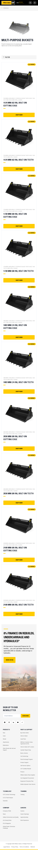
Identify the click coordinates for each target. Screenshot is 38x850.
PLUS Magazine (7, 823)
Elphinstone (6, 745)
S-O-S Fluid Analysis (8, 797)
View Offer (9, 660)
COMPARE (32, 64)
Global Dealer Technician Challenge (9, 827)
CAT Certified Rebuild (25, 768)
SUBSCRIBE (25, 716)
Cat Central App (24, 756)
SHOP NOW (19, 115)
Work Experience (24, 820)
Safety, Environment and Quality (10, 817)
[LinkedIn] (13, 722)
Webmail (32, 847)
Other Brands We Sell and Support (9, 749)
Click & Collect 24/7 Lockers (27, 747)
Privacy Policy (14, 847)
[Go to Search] (30, 3)
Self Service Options (25, 765)
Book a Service (24, 753)
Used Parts (23, 739)
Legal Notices (6, 847)
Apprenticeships (24, 817)
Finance (22, 771)
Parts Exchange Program (26, 759)
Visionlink (5, 800)
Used (4, 736)
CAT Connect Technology (9, 794)
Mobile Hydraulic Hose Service (27, 784)
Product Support (24, 762)
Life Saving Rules (7, 820)
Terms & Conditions (24, 847)
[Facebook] (5, 722)
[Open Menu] (35, 3)
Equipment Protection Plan (26, 781)
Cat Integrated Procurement (27, 778)
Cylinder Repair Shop (25, 750)
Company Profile (7, 811)
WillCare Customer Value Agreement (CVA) (26, 743)
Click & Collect (23, 736)
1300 (20, 3)
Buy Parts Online (24, 732)
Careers (22, 811)
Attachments (6, 742)
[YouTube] (18, 722)
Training (22, 794)
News (4, 814)
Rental (4, 739)
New (4, 732)
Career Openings (24, 814)
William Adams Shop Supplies (27, 775)
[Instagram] (9, 722)
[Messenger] (22, 722)
